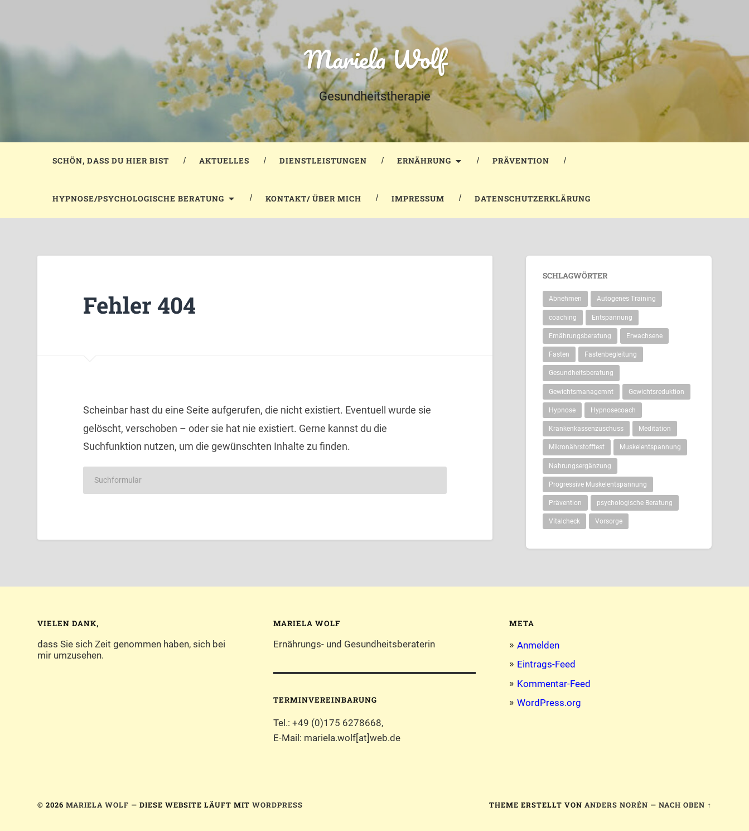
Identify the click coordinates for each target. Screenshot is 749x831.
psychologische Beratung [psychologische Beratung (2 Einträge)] (635, 503)
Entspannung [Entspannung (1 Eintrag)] (612, 317)
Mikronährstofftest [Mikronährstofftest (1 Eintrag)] (577, 447)
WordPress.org (549, 702)
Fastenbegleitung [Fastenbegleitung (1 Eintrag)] (610, 354)
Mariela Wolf (375, 59)
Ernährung (424, 161)
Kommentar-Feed (554, 683)
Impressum (418, 199)
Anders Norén (616, 804)
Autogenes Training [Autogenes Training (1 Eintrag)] (626, 298)
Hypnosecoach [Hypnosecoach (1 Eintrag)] (613, 410)
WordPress (277, 804)
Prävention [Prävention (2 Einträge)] (565, 503)
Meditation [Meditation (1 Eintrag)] (655, 429)
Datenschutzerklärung (533, 199)
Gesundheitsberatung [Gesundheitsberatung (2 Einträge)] (581, 373)
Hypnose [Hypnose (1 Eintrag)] (562, 410)
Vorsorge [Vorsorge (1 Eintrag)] (608, 521)
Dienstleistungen (323, 161)
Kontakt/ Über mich (313, 199)
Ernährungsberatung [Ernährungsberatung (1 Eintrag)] (580, 336)
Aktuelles (224, 161)
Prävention (520, 161)
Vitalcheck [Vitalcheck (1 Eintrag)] (564, 521)
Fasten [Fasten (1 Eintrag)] (559, 354)
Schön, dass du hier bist (110, 161)
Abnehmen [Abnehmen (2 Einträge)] (565, 298)
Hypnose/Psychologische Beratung (138, 199)
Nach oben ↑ (685, 804)
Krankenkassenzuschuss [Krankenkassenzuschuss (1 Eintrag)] (586, 429)
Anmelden (538, 645)
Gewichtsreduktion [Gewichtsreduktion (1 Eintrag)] (656, 392)
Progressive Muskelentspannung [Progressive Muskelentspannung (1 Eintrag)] (598, 484)
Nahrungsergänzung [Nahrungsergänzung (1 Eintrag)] (580, 466)
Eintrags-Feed (546, 664)
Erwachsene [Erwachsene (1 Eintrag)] (644, 336)
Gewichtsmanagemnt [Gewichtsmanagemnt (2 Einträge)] (581, 392)
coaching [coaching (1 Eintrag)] (563, 317)
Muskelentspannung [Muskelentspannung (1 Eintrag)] (650, 447)
